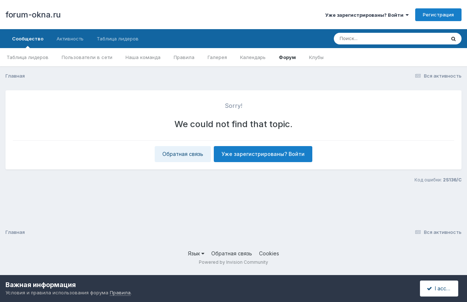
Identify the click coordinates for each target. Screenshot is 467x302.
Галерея (217, 57)
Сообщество (27, 42)
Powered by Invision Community (233, 262)
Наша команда (143, 57)
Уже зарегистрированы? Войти (367, 15)
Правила (184, 57)
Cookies (269, 253)
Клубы (316, 57)
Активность (70, 39)
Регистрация (438, 14)
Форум (287, 57)
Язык (196, 253)
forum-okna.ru (33, 14)
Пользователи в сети (87, 57)
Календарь (253, 57)
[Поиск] (376, 38)
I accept (440, 288)
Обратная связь (182, 154)
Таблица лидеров (28, 57)
